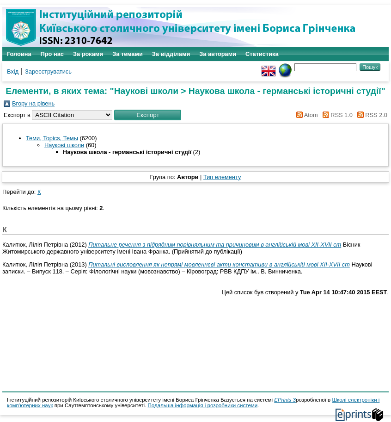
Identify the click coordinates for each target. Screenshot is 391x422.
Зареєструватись (48, 71)
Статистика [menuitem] (262, 53)
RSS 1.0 (341, 115)
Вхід (12, 71)
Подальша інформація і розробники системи (203, 405)
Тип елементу (222, 177)
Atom (311, 115)
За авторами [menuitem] (217, 53)
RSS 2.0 (376, 115)
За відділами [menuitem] (171, 53)
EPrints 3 (285, 400)
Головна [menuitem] (19, 53)
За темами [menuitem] (127, 53)
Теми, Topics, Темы (52, 138)
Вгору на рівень (33, 103)
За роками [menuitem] (88, 53)
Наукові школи (64, 145)
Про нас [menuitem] (52, 53)
